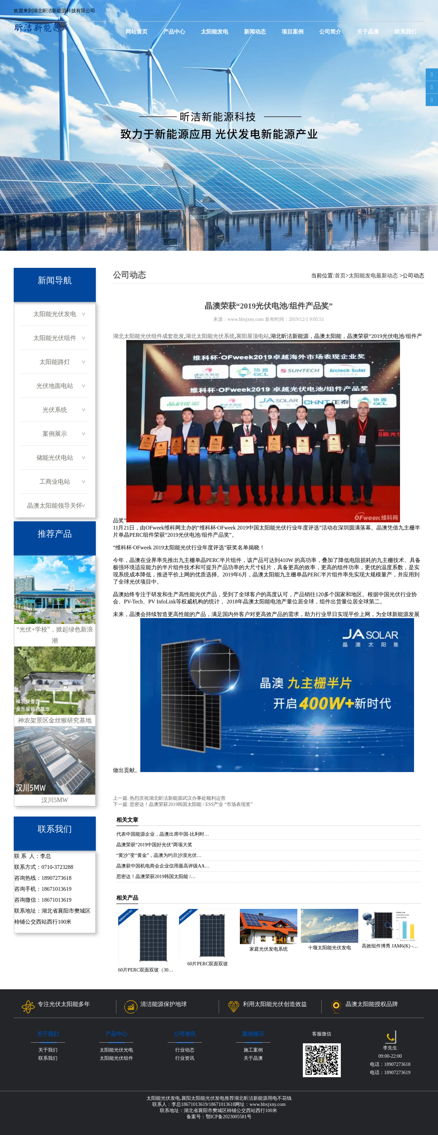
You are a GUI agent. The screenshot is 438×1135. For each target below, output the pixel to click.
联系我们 (405, 32)
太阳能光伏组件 (54, 338)
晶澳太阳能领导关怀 (54, 505)
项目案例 (293, 32)
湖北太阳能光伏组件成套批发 (148, 336)
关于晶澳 (368, 32)
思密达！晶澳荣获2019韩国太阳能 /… (155, 876)
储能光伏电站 (54, 457)
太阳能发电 (214, 32)
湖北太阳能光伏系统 (210, 336)
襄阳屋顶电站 (252, 336)
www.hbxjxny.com (246, 319)
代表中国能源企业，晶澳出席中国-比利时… (162, 834)
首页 (340, 275)
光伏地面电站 (54, 385)
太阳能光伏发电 (54, 314)
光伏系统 (54, 409)
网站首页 (136, 32)
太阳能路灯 (54, 361)
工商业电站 (54, 481)
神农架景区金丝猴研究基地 (54, 685)
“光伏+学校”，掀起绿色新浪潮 (54, 600)
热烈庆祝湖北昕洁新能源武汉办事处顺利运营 (177, 798)
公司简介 (330, 32)
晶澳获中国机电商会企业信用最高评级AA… (162, 866)
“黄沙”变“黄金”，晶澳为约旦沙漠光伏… (159, 855)
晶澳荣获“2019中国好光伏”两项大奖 (154, 844)
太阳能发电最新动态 (373, 275)
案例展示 (54, 433)
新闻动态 (255, 32)
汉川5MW (54, 765)
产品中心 (174, 32)
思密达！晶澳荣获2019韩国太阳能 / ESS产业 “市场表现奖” (191, 804)
